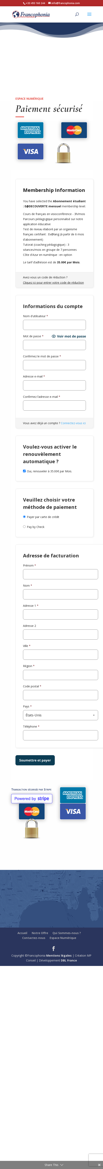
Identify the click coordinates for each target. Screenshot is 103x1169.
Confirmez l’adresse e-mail (41, 397)
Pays (27, 706)
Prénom (29, 565)
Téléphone (31, 726)
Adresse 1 (30, 606)
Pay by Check (35, 527)
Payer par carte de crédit (43, 517)
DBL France (69, 960)
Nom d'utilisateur (35, 316)
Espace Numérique (63, 938)
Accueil (22, 933)
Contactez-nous (33, 938)
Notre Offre (40, 933)
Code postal (32, 686)
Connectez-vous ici (73, 423)
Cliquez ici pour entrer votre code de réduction (53, 282)
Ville (27, 646)
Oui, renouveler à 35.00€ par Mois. (47, 471)
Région (29, 666)
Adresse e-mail (34, 376)
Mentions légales (59, 955)
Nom (27, 585)
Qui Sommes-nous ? (67, 933)
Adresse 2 (29, 626)
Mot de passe (33, 336)
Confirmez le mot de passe (42, 356)
